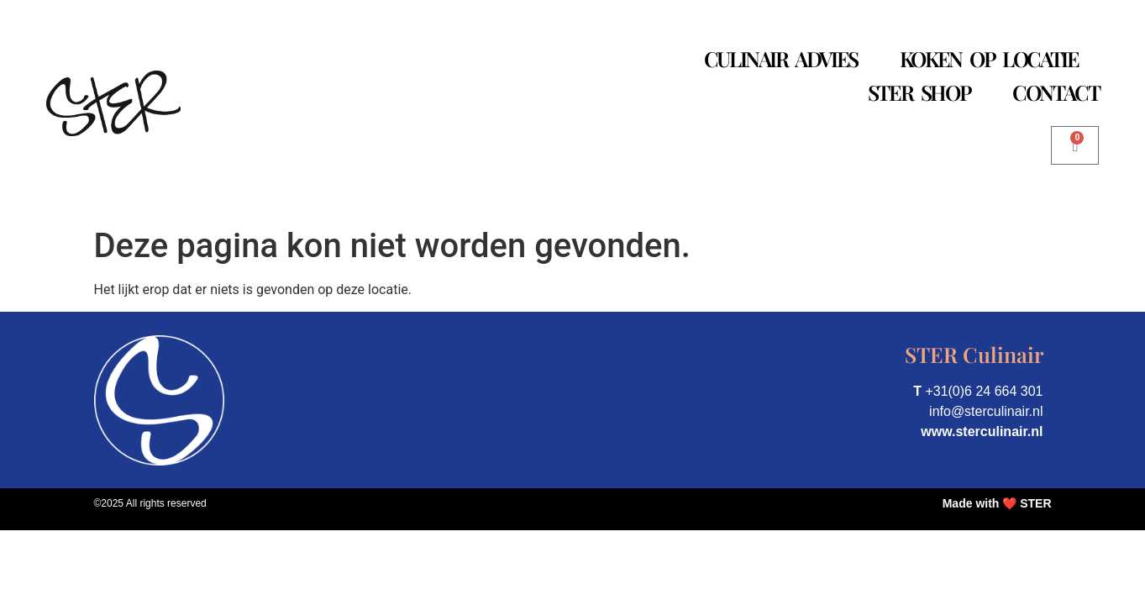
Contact (1055, 92)
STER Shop (919, 92)
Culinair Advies (781, 58)
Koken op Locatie (989, 58)
